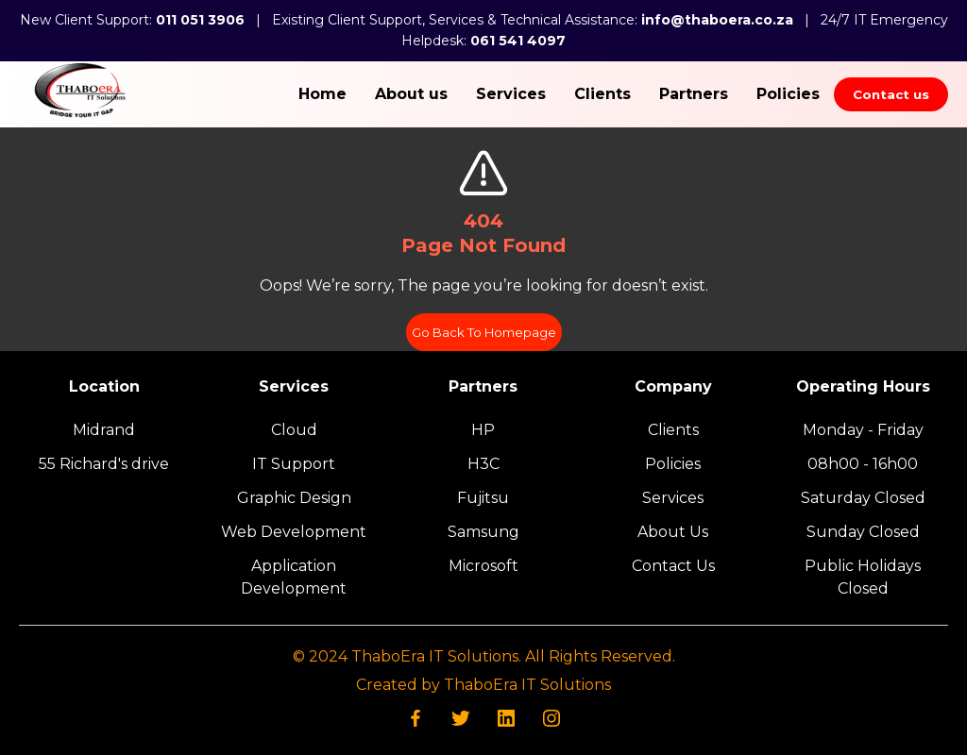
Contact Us (673, 566)
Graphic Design (294, 498)
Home (322, 94)
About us (411, 94)
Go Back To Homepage (484, 332)
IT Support (293, 464)
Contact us (891, 94)
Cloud (294, 430)
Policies (788, 94)
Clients (602, 94)
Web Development (293, 532)
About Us (672, 532)
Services (511, 94)
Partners (693, 94)
